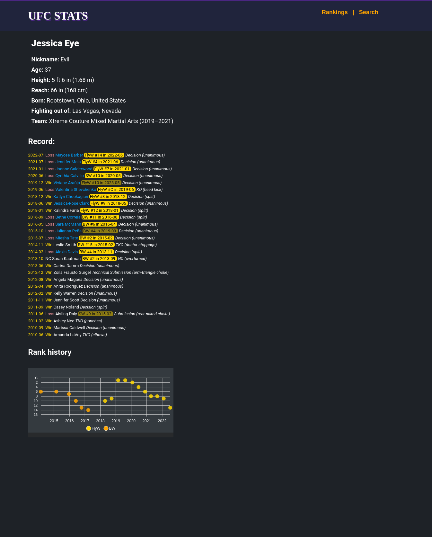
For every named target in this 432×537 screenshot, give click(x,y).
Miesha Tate (66, 238)
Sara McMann (68, 224)
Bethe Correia (67, 217)
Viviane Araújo (66, 182)
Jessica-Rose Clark (71, 203)
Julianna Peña (68, 230)
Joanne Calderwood (74, 168)
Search (362, 12)
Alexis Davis (66, 251)
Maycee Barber (69, 155)
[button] (93, 428)
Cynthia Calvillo (69, 175)
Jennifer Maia (68, 161)
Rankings (329, 12)
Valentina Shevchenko (75, 189)
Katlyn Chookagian (70, 196)
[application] (100, 400)
